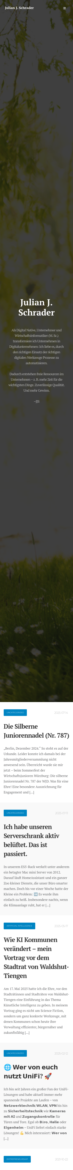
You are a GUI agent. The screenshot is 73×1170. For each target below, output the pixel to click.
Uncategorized (15, 712)
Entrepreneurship (17, 1159)
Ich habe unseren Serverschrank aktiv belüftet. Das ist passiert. (31, 840)
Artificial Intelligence (19, 926)
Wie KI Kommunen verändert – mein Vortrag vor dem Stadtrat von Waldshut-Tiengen (36, 958)
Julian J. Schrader (19, 7)
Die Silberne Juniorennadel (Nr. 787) (36, 730)
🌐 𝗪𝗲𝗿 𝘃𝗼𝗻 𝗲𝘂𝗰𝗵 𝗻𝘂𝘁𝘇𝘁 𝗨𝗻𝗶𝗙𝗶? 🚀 (31, 1071)
